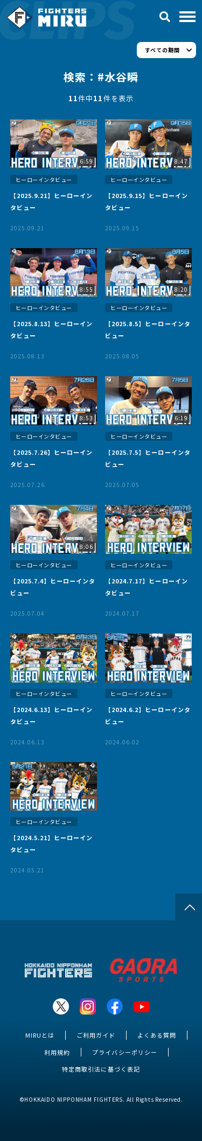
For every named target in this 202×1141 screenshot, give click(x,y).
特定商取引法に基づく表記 (101, 1069)
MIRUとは (39, 1035)
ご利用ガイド (95, 1035)
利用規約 (57, 1052)
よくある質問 (156, 1035)
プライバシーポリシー (124, 1052)
